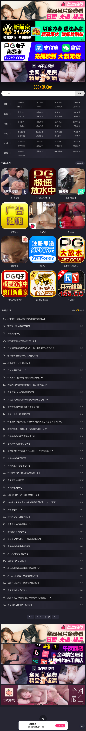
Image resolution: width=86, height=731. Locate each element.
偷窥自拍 (21, 132)
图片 (6, 133)
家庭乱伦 (39, 141)
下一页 (47, 616)
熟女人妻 (21, 116)
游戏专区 (76, 102)
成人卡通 (58, 122)
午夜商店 (21, 151)
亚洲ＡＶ (21, 112)
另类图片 (76, 136)
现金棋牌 (58, 106)
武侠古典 (76, 141)
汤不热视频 (58, 151)
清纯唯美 (39, 136)
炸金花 (39, 106)
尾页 (55, 616)
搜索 (79, 93)
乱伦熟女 (58, 126)
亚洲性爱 (21, 122)
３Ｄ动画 (76, 112)
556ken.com (43, 87)
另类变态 (76, 126)
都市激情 (21, 141)
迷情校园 (21, 146)
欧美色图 (58, 132)
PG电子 (21, 102)
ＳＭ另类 (76, 116)
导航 (6, 153)
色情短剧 (21, 155)
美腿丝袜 (21, 136)
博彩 (6, 104)
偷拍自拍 (39, 122)
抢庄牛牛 (76, 106)
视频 (6, 114)
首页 (30, 616)
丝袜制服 (39, 116)
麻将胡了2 (21, 106)
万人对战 (58, 102)
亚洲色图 (39, 132)
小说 (6, 143)
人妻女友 (58, 141)
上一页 (38, 616)
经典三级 (39, 126)
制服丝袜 (21, 126)
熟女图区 (58, 136)
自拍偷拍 (39, 112)
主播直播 (58, 116)
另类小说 (39, 146)
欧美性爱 (76, 122)
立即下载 (60, 725)
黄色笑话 (58, 146)
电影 (6, 123)
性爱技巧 (76, 146)
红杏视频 (76, 151)
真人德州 (39, 102)
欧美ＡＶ (58, 112)
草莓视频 (39, 151)
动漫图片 (76, 132)
